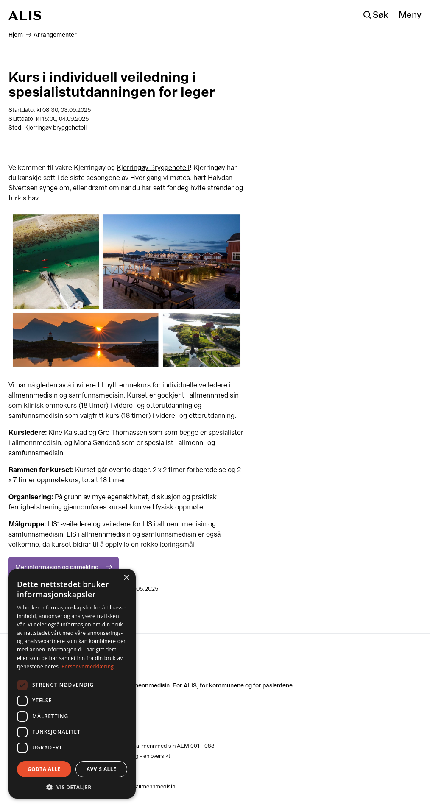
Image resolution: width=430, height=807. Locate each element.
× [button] (126, 578)
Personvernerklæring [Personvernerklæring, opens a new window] (87, 666)
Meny (410, 15)
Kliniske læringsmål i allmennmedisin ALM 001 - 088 (149, 745)
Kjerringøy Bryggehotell (153, 167)
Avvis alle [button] (101, 769)
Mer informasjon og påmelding (56, 567)
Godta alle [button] (44, 769)
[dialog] (72, 684)
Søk (380, 15)
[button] (72, 786)
